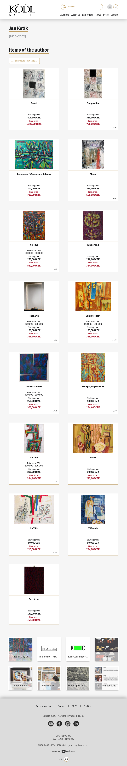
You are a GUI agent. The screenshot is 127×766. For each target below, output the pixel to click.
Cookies (87, 706)
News (98, 15)
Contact (114, 15)
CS (110, 7)
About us (75, 15)
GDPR (74, 706)
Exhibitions (87, 15)
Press (106, 15)
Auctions (64, 15)
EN (116, 7)
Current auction (44, 706)
